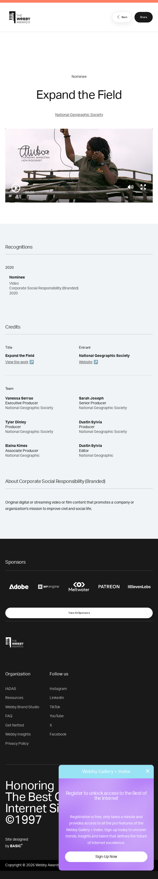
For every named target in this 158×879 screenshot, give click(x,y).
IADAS (10, 689)
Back (121, 17)
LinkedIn (57, 698)
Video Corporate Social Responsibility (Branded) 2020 (43, 288)
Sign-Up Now (106, 857)
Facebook (58, 734)
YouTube (57, 716)
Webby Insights (18, 734)
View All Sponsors (79, 613)
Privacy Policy (17, 744)
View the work (16, 362)
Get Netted (14, 725)
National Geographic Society (79, 115)
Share (143, 17)
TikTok (55, 707)
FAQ (8, 716)
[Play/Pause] (16, 188)
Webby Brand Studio (22, 707)
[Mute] (130, 187)
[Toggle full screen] (143, 187)
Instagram (58, 689)
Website (85, 362)
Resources (14, 698)
